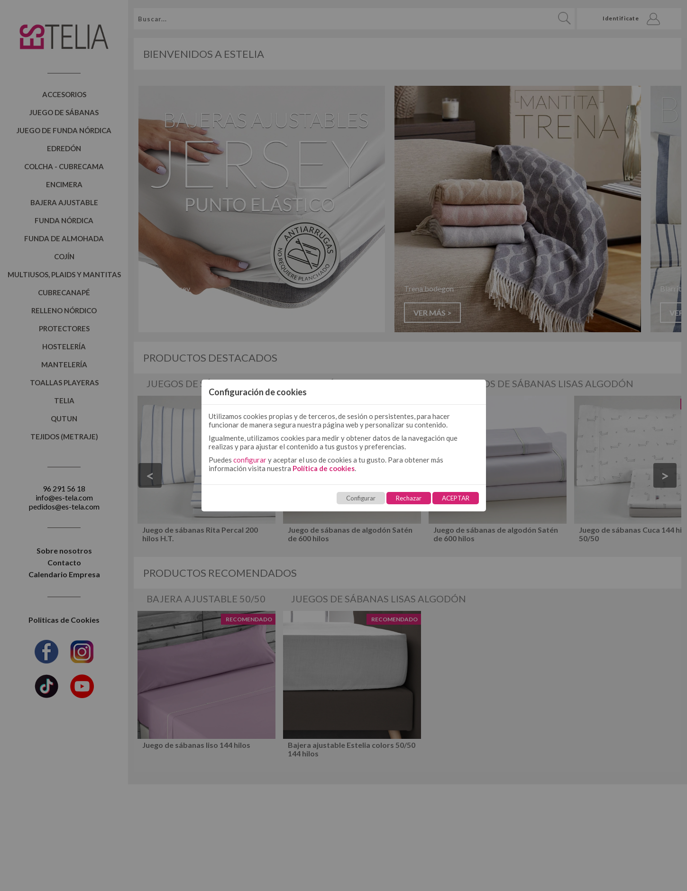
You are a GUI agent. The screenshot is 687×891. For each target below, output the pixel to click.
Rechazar (408, 498)
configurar (249, 459)
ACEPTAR (455, 498)
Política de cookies (324, 468)
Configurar (361, 498)
